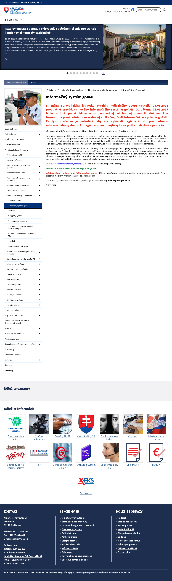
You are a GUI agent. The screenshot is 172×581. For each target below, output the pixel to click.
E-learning (9, 370)
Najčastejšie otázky (12, 354)
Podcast (122, 517)
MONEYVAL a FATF (15, 216)
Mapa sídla (63, 572)
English (126, 8)
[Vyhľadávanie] (148, 9)
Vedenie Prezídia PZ (14, 155)
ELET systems (50, 572)
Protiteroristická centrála (16, 190)
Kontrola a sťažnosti (14, 160)
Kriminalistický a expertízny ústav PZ (21, 259)
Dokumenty (9, 349)
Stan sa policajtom (127, 521)
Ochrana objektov (14, 289)
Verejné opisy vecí (12, 339)
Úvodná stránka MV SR (16, 82)
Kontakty (11, 211)
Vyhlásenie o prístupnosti (83, 572)
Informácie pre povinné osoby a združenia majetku (20, 227)
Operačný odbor (13, 310)
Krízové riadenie (70, 548)
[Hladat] (164, 10)
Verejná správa (69, 540)
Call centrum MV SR (127, 548)
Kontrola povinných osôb (18, 246)
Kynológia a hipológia (15, 300)
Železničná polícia (14, 284)
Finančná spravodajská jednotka (19, 195)
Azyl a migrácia (69, 536)
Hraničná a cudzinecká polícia (18, 269)
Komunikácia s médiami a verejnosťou (20, 344)
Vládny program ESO (128, 544)
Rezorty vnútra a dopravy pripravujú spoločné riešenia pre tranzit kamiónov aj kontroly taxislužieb (50, 31)
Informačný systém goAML (18, 205)
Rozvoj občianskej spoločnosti (77, 555)
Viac (6, 58)
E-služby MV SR (125, 525)
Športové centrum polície (75, 559)
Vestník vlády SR (126, 529)
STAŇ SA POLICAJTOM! (14, 139)
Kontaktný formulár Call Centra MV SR (23, 556)
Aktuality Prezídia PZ (13, 144)
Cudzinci (122, 536)
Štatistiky (8, 360)
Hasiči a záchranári (71, 544)
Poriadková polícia (14, 274)
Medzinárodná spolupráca (18, 221)
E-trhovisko (124, 552)
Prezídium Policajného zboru (16, 150)
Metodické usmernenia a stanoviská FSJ (22, 234)
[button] (14, 19)
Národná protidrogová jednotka (19, 185)
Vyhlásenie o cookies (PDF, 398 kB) (114, 572)
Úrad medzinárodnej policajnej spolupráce (18, 166)
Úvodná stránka (11, 129)
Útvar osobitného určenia (16, 173)
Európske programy (72, 529)
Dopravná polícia (13, 279)
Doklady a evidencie (14, 295)
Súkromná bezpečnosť (16, 264)
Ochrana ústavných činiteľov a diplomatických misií (17, 321)
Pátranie (8, 328)
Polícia (33, 82)
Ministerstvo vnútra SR (73, 517)
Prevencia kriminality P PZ (15, 333)
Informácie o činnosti (16, 200)
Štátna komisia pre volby (74, 521)
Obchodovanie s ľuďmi (129, 533)
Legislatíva (12, 241)
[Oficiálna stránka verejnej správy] (32, 2)
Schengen (67, 552)
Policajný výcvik (13, 305)
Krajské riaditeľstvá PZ (14, 315)
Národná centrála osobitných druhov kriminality (21, 252)
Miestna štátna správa (129, 540)
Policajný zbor (10, 134)
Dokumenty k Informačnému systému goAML (66, 163)
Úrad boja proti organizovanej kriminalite (18, 179)
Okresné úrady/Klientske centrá (78, 525)
